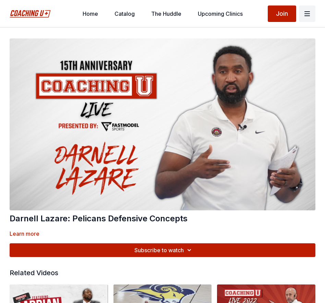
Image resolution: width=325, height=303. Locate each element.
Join (282, 13)
